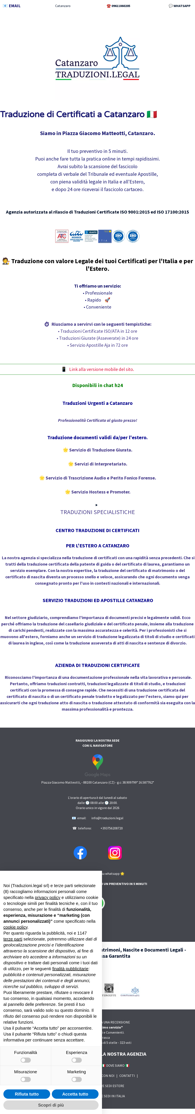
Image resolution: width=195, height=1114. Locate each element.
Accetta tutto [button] (75, 1094)
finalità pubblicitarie (70, 968)
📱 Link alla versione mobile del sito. (97, 369)
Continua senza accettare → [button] (79, 876)
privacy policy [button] (47, 897)
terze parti (12, 939)
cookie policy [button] (15, 927)
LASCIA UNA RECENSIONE (111, 1022)
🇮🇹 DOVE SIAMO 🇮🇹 (114, 1065)
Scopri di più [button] (51, 1105)
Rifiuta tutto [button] (27, 1094)
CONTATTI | (129, 1075)
